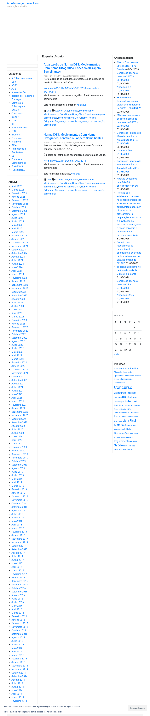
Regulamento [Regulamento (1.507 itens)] (122, 441)
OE (12, 155)
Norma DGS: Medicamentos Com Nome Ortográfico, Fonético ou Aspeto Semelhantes (73, 136)
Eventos (15, 134)
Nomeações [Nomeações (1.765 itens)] (121, 433)
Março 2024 (17, 274)
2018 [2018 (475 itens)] (120, 369)
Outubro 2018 (18, 503)
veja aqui (81, 104)
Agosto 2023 (18, 299)
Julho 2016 (17, 598)
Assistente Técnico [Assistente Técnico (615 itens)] (133, 375)
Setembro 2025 (19, 210)
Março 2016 (17, 612)
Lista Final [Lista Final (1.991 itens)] (129, 420)
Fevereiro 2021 (19, 404)
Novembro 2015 (19, 627)
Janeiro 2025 (18, 239)
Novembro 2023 (19, 288)
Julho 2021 (17, 387)
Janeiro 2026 (18, 196)
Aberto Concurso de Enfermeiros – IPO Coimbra (127, 66)
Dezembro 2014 (19, 665)
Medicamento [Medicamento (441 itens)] (131, 425)
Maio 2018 (17, 521)
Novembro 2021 (19, 373)
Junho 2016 (17, 602)
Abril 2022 (16, 355)
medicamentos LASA (69, 117)
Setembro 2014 (19, 676)
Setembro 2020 (19, 422)
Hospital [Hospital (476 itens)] (124, 409)
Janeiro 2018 (18, 535)
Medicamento (86, 110)
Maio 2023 (17, 309)
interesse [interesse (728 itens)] (135, 412)
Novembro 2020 (19, 415)
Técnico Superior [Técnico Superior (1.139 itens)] (123, 449)
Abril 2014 (16, 693)
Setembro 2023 (19, 295)
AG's (13, 88)
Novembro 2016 (19, 584)
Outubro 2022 (18, 334)
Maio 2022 (17, 352)
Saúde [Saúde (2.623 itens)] (118, 445)
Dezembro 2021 (19, 369)
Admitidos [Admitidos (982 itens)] (133, 368)
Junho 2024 (17, 263)
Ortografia (49, 121)
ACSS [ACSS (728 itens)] (124, 368)
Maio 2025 (17, 225)
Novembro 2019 (19, 457)
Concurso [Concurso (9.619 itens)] (123, 387)
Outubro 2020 (18, 418)
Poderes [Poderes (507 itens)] (117, 437)
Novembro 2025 (19, 203)
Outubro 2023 (18, 292)
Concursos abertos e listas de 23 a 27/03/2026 (128, 284)
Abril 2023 (16, 313)
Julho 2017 (17, 556)
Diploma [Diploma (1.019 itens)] (132, 397)
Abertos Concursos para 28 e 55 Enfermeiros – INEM (127, 182)
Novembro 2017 (19, 542)
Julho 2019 (17, 471)
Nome (84, 117)
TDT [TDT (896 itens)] (129, 445)
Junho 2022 (17, 348)
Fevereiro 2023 (19, 320)
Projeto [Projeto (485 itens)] (130, 438)
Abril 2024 (16, 270)
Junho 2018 (17, 517)
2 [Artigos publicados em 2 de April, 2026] (129, 327)
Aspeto (59, 110)
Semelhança (50, 124)
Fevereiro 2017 (19, 574)
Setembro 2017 (19, 549)
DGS (13, 120)
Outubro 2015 (18, 630)
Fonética (73, 110)
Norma (92, 117)
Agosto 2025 (18, 214)
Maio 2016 (17, 605)
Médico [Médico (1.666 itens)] (128, 429)
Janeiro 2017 (18, 577)
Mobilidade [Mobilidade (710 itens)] (119, 430)
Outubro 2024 (18, 249)
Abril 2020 (16, 440)
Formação (16, 138)
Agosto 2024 (18, 256)
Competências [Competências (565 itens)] (119, 383)
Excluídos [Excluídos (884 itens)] (118, 405)
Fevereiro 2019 (19, 489)
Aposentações (18, 92)
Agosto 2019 (18, 468)
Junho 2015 (17, 644)
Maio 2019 (17, 478)
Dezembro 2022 (19, 327)
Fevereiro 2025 (19, 235)
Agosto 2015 (18, 637)
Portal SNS (17, 166)
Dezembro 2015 (19, 623)
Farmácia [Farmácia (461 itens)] (127, 406)
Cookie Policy (56, 712)
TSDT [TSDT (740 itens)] (134, 446)
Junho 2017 (17, 560)
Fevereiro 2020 (19, 447)
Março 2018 (17, 528)
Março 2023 (17, 316)
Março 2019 (17, 485)
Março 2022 (17, 359)
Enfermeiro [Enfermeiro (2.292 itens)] (132, 401)
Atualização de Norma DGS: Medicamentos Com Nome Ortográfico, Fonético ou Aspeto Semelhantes (72, 68)
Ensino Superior (19, 127)
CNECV (15, 110)
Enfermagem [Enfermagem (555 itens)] (119, 402)
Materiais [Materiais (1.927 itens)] (120, 425)
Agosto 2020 (18, 426)
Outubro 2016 (18, 588)
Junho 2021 (17, 390)
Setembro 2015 (19, 634)
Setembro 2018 (19, 507)
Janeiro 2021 (18, 408)
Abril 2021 (16, 397)
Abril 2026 (16, 186)
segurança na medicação (91, 121)
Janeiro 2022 (18, 366)
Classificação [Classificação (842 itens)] (126, 379)
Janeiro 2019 (18, 493)
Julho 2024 (17, 260)
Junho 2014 (17, 686)
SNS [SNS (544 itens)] (125, 446)
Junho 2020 (17, 433)
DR (12, 124)
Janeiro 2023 (18, 323)
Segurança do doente (66, 121)
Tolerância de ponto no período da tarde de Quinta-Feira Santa (129, 270)
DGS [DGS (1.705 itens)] (124, 397)
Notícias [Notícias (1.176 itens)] (134, 433)
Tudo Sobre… (18, 169)
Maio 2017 (17, 563)
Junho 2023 (17, 306)
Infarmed (16, 141)
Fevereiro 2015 (19, 658)
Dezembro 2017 (19, 538)
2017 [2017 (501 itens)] (116, 369)
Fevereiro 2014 (19, 701)
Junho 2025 (17, 221)
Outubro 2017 (18, 545)
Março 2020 (17, 443)
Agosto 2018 (18, 510)
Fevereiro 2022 (19, 362)
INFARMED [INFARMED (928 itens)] (119, 412)
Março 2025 (17, 232)
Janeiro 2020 (18, 450)
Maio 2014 (17, 690)
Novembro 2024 (19, 246)
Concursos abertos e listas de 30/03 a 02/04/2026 (128, 76)
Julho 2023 (17, 302)
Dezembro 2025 (19, 200)
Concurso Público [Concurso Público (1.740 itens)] (125, 392)
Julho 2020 (17, 429)
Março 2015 (17, 655)
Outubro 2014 (18, 672)
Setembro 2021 (19, 380)
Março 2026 (17, 189)
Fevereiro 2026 (19, 193)
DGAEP (15, 117)
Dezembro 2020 (19, 411)
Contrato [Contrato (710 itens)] (118, 397)
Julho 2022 (17, 344)
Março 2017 (17, 570)
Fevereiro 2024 (19, 277)
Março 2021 (17, 401)
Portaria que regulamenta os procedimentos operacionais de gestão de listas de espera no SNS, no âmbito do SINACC (129, 253)
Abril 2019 (16, 482)
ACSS (14, 85)
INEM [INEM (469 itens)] (129, 409)
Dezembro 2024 (19, 242)
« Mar (117, 354)
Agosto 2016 (18, 595)
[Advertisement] (75, 31)
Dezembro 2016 (19, 581)
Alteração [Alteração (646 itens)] (118, 372)
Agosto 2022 (18, 341)
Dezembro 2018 (19, 496)
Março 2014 (17, 697)
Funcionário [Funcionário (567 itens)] (135, 406)
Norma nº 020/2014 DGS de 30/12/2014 (65, 160)
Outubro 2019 (18, 461)
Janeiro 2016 (18, 619)
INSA (14, 145)
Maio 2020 (17, 436)
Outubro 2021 (18, 376)
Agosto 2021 (18, 383)
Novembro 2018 (19, 500)
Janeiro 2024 (18, 281)
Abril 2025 (16, 228)
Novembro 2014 (19, 669)
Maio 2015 (17, 648)
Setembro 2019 (19, 464)
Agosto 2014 (18, 679)
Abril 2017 (16, 567)
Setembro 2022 (19, 337)
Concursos (17, 113)
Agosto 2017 (18, 552)
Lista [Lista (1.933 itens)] (117, 416)
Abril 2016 (16, 609)
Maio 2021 (17, 394)
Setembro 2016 (19, 591)
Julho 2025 (17, 218)
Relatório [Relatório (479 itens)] (133, 441)
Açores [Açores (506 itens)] (116, 379)
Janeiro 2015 (18, 662)
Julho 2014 (17, 683)
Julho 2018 (17, 514)
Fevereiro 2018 (19, 531)
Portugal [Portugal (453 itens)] (124, 438)
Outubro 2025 (18, 207)
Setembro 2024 (19, 253)
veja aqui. (76, 173)
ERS (13, 131)
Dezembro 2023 (19, 285)
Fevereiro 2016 (19, 616)
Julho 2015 (17, 641)
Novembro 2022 (19, 330)
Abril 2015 (16, 651)
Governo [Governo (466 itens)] (117, 409)
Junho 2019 (17, 475)
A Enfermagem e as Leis (23, 3)
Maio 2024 (17, 267)
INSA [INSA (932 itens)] (127, 412)
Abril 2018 (16, 524)
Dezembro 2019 (19, 454)
